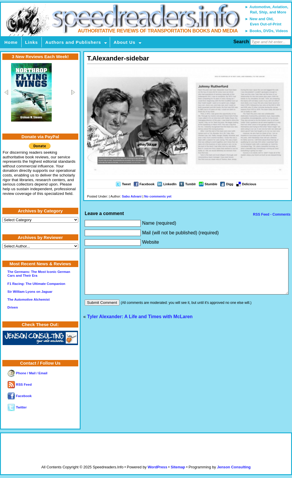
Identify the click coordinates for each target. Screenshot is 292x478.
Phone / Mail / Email (27, 373)
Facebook (147, 184)
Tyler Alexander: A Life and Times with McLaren (139, 325)
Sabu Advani (131, 196)
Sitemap (178, 467)
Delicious (249, 184)
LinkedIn (169, 184)
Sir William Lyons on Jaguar (29, 291)
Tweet (126, 184)
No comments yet (157, 196)
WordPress (157, 467)
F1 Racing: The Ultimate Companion (36, 283)
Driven (12, 307)
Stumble (211, 184)
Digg (229, 184)
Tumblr (190, 184)
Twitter (17, 407)
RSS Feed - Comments (271, 214)
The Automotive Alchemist (28, 299)
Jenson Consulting (234, 467)
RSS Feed (20, 384)
